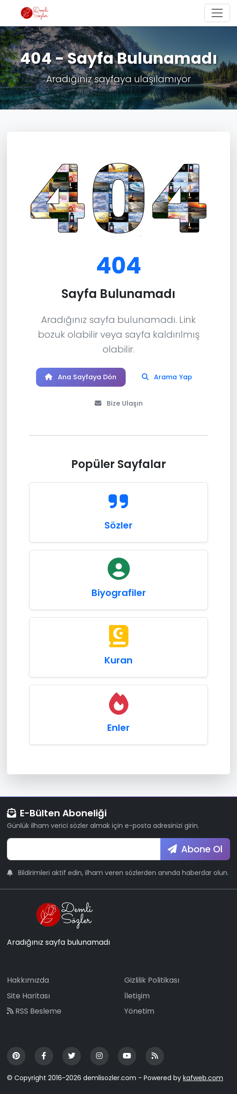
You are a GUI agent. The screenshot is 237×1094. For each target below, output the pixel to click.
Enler (118, 727)
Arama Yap (167, 377)
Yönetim (139, 1011)
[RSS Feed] (155, 1056)
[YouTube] (127, 1056)
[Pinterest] (16, 1056)
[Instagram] (99, 1056)
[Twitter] (71, 1056)
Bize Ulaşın (119, 403)
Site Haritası (28, 996)
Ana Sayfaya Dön (80, 377)
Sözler (118, 525)
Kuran (118, 660)
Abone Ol (195, 849)
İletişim (137, 996)
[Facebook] (44, 1056)
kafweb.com (203, 1077)
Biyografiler (118, 592)
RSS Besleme (34, 1011)
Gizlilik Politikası (151, 980)
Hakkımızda (28, 980)
